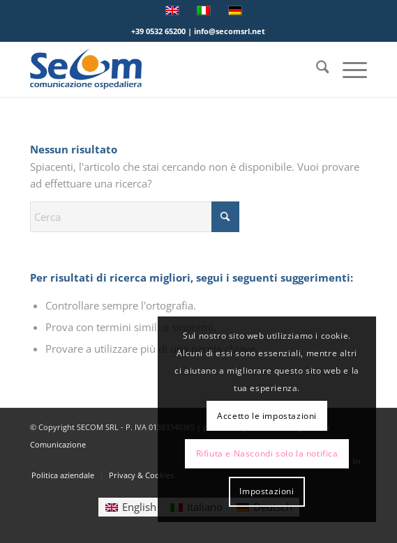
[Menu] (348, 69)
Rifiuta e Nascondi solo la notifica (267, 453)
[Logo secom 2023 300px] (165, 69)
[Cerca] (315, 69)
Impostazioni (266, 491)
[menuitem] (315, 69)
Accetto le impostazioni (267, 416)
